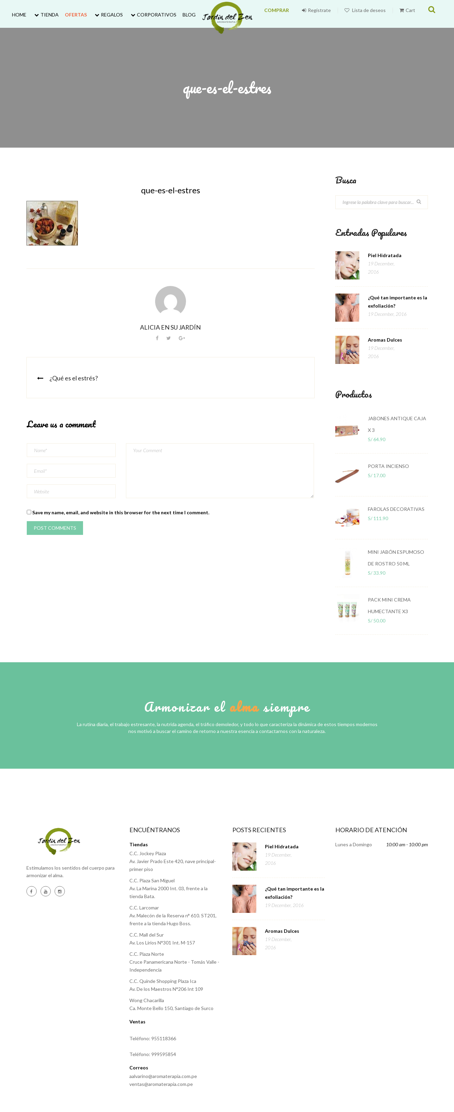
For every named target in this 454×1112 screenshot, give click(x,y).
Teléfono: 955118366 (152, 1038)
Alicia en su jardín (170, 327)
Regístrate (326, 15)
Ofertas (76, 15)
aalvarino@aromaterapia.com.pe (163, 1076)
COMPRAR (292, 15)
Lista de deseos (375, 15)
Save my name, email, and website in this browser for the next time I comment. (120, 512)
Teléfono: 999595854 (152, 1054)
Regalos (108, 15)
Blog (189, 15)
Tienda (46, 15)
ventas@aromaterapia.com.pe (161, 1084)
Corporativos (152, 15)
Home (19, 15)
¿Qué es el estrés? (73, 378)
